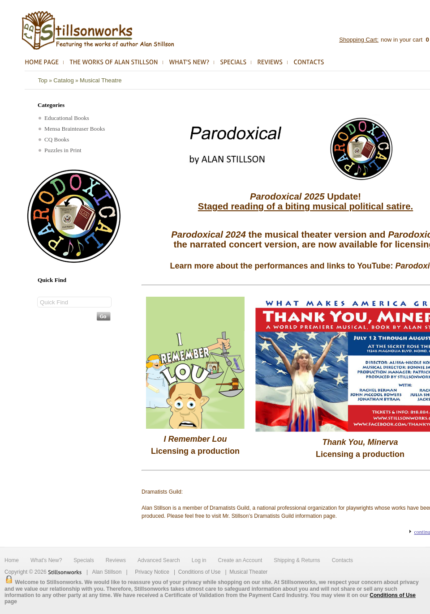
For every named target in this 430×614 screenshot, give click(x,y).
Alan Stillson (106, 572)
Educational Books (64, 118)
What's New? (46, 560)
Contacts (342, 560)
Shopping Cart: (358, 39)
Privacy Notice (152, 572)
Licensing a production (195, 451)
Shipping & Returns (297, 560)
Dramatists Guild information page (294, 516)
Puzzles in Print (60, 150)
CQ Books (54, 139)
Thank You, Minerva (360, 442)
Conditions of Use (199, 572)
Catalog (63, 80)
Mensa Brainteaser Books (72, 128)
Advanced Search (159, 560)
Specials (83, 560)
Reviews (116, 560)
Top (42, 80)
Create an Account (240, 560)
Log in (199, 560)
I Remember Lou (195, 439)
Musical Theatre (101, 80)
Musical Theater (248, 572)
